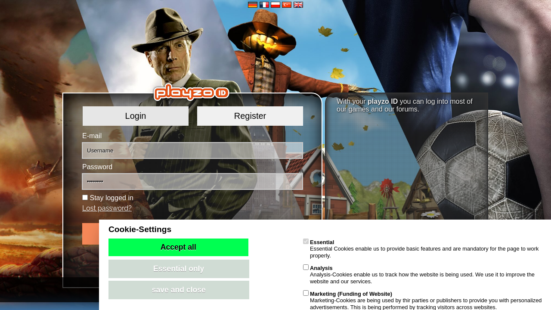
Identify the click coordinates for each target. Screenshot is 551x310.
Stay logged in (111, 198)
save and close (179, 289)
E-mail (92, 136)
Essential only (178, 268)
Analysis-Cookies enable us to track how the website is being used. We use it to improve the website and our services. (419, 275)
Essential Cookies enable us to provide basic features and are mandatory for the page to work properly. (421, 249)
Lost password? (107, 208)
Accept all (178, 247)
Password (97, 166)
